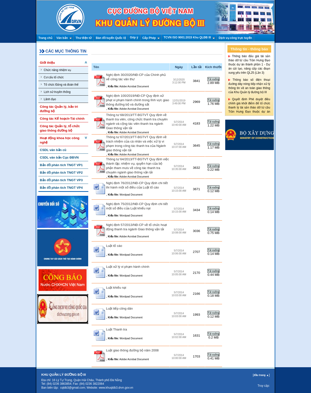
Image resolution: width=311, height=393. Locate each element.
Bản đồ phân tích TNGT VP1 (61, 165)
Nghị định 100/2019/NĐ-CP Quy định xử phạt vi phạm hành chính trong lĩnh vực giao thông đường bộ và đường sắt (137, 100)
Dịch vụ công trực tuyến (235, 38)
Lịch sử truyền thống (55, 92)
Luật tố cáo (114, 246)
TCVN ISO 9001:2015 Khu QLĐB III (189, 37)
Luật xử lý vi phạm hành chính (127, 266)
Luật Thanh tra (116, 329)
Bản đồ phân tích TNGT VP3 (61, 180)
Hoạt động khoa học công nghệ (59, 140)
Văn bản (64, 38)
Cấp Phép (151, 38)
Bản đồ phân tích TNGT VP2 (61, 172)
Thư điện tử (84, 38)
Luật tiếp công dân (119, 308)
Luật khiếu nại (116, 287)
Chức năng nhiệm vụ (56, 70)
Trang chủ (45, 38)
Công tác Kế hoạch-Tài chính (62, 118)
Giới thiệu (47, 62)
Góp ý (134, 37)
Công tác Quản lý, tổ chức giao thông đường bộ (60, 128)
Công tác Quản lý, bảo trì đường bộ (59, 109)
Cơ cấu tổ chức (52, 77)
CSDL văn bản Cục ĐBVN (59, 157)
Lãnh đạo (48, 99)
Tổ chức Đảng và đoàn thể (59, 84)
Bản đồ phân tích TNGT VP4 (61, 187)
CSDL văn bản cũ (53, 150)
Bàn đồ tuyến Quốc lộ (111, 38)
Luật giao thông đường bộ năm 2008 (132, 350)
